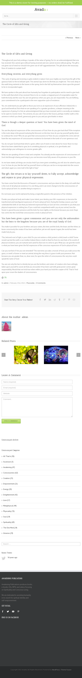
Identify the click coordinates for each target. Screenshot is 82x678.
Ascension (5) (8, 462)
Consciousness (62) (10, 473)
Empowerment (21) (10, 484)
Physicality (30, 283)
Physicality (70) (8, 511)
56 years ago (12, 557)
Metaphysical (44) (9, 506)
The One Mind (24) (10, 528)
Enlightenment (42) (10, 495)
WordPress (56, 670)
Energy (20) (7, 489)
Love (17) (6, 500)
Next (77, 38)
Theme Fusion (66, 670)
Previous (70, 38)
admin (6, 283)
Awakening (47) (9, 467)
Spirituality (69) (8, 522)
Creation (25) (8, 478)
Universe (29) (8, 533)
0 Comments (41, 283)
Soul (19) (6, 517)
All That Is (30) (8, 456)
